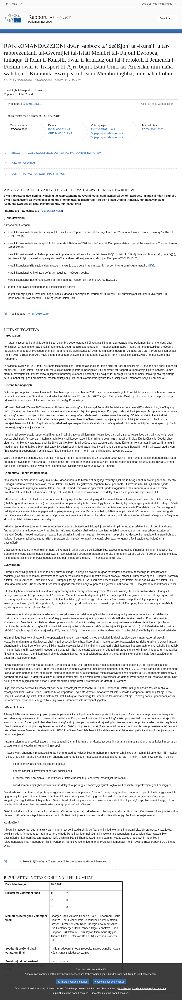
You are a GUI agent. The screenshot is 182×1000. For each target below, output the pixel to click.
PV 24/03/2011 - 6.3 (103, 129)
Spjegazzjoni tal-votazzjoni (107, 133)
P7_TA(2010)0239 (37, 313)
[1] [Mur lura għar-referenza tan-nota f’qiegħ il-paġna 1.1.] (5, 313)
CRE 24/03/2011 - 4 (60, 133)
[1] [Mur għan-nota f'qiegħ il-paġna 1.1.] (152, 265)
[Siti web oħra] (159, 4)
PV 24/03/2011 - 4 (59, 129)
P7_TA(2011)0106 (152, 129)
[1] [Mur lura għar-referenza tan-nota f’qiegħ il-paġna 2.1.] (5, 861)
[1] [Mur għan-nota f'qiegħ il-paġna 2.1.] (29, 350)
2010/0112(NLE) (32, 103)
